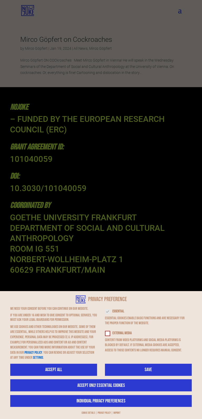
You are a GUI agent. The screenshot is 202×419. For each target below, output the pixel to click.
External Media (120, 333)
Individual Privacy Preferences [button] (101, 401)
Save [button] (148, 369)
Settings (38, 357)
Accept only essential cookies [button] (101, 385)
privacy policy (33, 352)
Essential (117, 311)
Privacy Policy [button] (104, 413)
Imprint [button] (116, 413)
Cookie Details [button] (88, 413)
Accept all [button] (53, 369)
